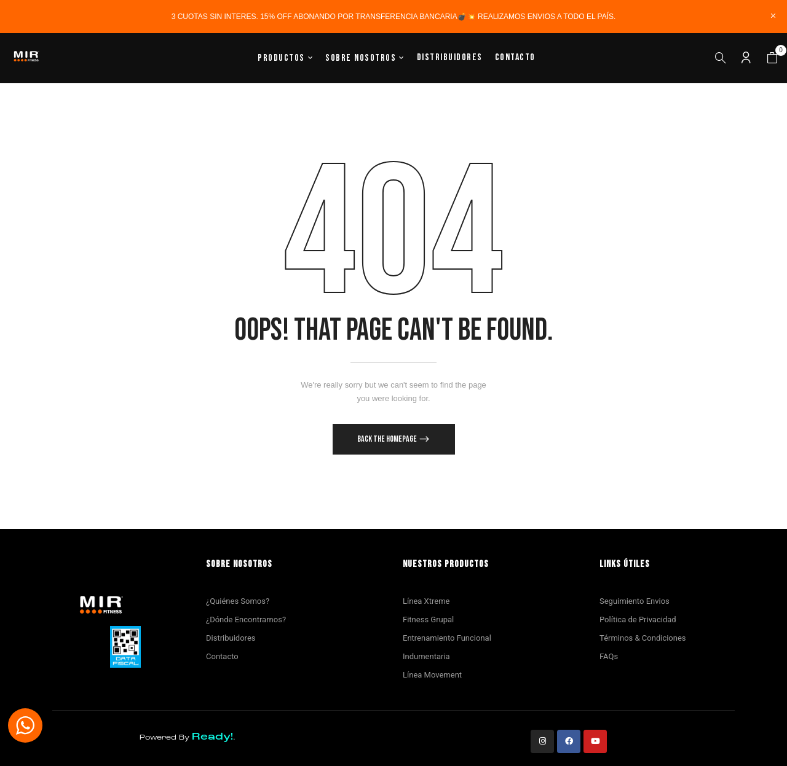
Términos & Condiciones (642, 638)
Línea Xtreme (426, 601)
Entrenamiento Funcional (447, 638)
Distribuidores (230, 638)
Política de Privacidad (637, 619)
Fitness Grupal (428, 619)
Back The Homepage (387, 439)
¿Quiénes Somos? (237, 601)
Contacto (222, 656)
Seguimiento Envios (634, 601)
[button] (772, 58)
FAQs (608, 656)
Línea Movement (432, 674)
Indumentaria (426, 656)
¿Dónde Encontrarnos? (246, 619)
